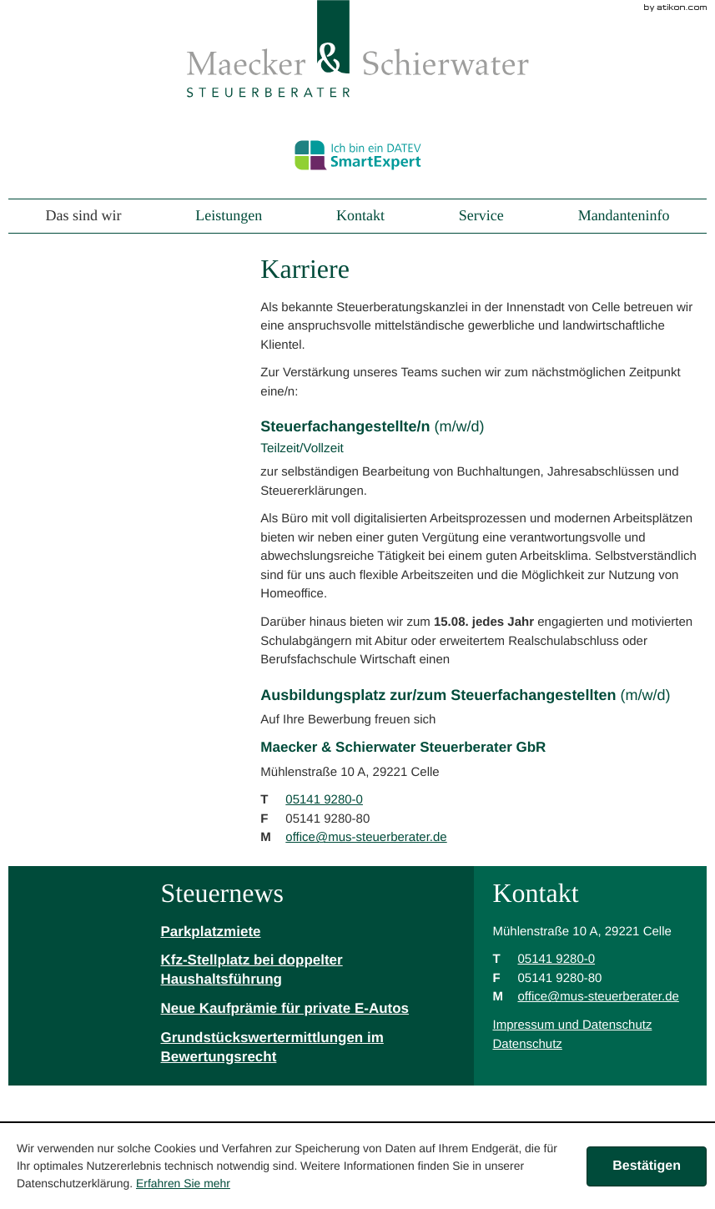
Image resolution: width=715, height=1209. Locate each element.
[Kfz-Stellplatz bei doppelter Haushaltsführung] (308, 970)
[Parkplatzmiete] (308, 933)
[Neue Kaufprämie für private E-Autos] (308, 1010)
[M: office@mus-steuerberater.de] (365, 837)
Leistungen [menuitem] (228, 216)
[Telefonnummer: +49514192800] (324, 800)
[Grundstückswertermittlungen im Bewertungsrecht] (308, 1048)
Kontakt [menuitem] (360, 216)
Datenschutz (526, 1044)
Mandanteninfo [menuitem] (624, 216)
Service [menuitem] (481, 216)
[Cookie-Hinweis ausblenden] (647, 1166)
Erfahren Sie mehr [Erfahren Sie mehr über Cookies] (183, 1183)
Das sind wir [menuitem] (83, 216)
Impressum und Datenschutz (572, 1025)
